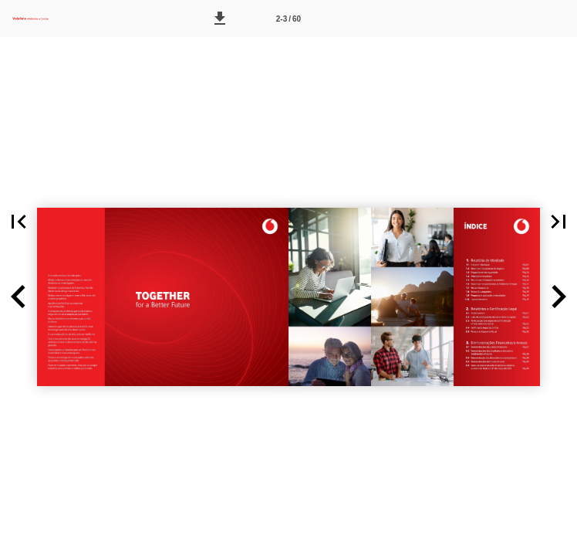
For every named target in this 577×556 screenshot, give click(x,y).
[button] (219, 18)
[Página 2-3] (288, 18)
